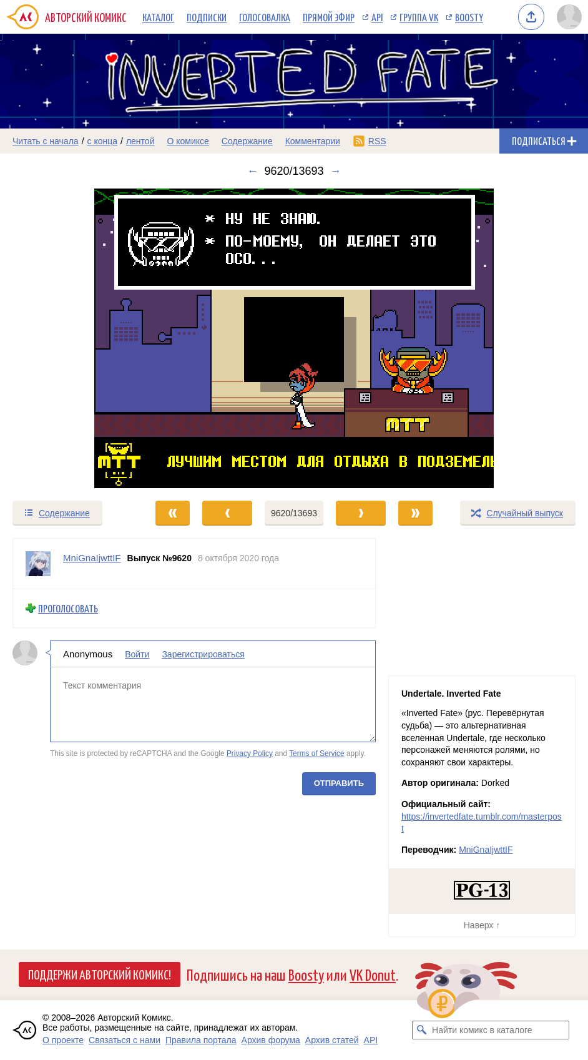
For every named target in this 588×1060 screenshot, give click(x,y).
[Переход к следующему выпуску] (294, 338)
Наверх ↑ (482, 925)
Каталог (158, 17)
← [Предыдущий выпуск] (252, 171)
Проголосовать (68, 608)
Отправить (339, 783)
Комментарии (312, 141)
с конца (102, 141)
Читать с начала (45, 141)
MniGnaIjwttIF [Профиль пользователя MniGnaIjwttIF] (92, 557)
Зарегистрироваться (203, 654)
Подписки (207, 17)
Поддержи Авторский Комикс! (99, 974)
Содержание (247, 141)
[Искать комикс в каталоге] (421, 1030)
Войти (137, 654)
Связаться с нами (124, 1040)
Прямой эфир (329, 17)
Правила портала (201, 1040)
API (377, 17)
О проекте (63, 1040)
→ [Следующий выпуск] (335, 171)
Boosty (469, 17)
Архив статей (332, 1040)
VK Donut (373, 974)
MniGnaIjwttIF (485, 850)
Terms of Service (317, 753)
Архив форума (271, 1040)
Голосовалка (264, 17)
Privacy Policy (250, 753)
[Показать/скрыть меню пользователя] (569, 17)
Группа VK (418, 17)
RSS (377, 141)
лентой (140, 141)
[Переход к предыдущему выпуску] (73, 338)
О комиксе (187, 141)
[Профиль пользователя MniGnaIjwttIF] (38, 563)
